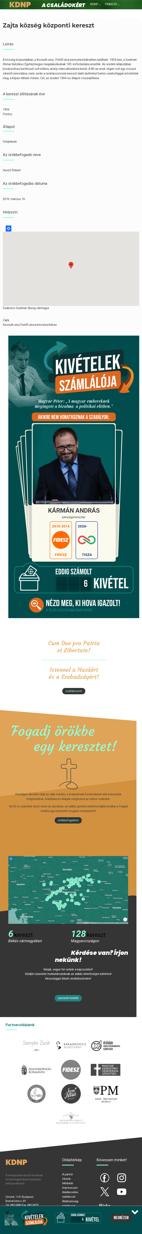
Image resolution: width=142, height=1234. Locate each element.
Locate (8, 228)
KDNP (94, 4)
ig (115, 1174)
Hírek (94, 13)
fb (98, 1174)
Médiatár (67, 1183)
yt (115, 1188)
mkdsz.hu (105, 1062)
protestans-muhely (105, 1086)
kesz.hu (36, 1086)
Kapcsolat (113, 20)
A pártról (67, 1174)
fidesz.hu (71, 1062)
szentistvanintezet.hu (71, 1086)
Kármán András (74, 510)
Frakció (111, 4)
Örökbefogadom (68, 820)
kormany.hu (36, 1062)
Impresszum (70, 1187)
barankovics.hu (70, 1038)
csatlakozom (73, 691)
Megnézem (121, 1217)
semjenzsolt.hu (36, 1038)
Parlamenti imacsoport (71, 1110)
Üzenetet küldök (68, 998)
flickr (100, 1202)
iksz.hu (105, 1038)
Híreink (66, 1179)
